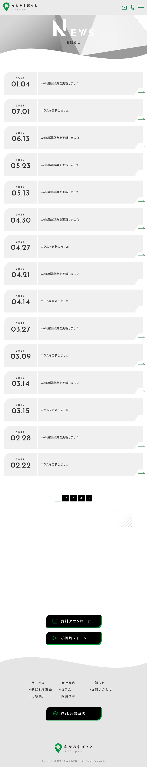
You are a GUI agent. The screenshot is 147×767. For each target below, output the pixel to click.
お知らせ (98, 683)
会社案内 (69, 683)
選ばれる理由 (42, 689)
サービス (38, 683)
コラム (66, 689)
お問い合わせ (102, 689)
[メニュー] (141, 7)
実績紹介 (39, 696)
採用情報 (69, 696)
